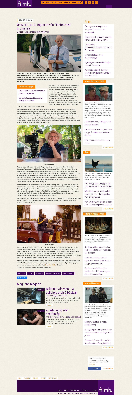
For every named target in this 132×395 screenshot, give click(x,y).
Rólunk (35, 378)
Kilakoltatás (39, 273)
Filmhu (60, 390)
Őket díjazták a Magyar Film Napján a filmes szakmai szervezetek (96, 29)
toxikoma (30, 273)
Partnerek (27, 378)
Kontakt (43, 378)
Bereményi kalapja (68, 273)
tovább (49, 305)
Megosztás (22, 278)
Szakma (94, 390)
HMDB (66, 390)
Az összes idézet (108, 368)
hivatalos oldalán (50, 265)
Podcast (58, 2)
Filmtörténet (85, 390)
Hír (43, 2)
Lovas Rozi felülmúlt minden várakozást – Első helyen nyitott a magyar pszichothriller (98, 260)
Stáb (19, 378)
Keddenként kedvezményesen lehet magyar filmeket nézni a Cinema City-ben (98, 132)
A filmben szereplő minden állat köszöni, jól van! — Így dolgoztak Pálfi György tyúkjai (97, 194)
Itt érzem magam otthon (94, 214)
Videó (74, 2)
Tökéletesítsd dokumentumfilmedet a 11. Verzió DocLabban (98, 47)
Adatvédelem (53, 378)
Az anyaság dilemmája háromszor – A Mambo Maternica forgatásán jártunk (98, 332)
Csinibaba (92, 364)
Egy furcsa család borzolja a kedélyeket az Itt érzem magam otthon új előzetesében (97, 271)
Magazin (49, 2)
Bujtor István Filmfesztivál (53, 273)
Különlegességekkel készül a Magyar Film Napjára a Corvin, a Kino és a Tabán (98, 73)
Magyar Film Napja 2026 (94, 81)
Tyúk (86, 152)
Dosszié (67, 2)
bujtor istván (21, 273)
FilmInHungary (75, 390)
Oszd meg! (95, 368)
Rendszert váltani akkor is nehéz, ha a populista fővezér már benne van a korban (98, 250)
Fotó (80, 2)
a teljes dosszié (108, 147)
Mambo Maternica (92, 283)
